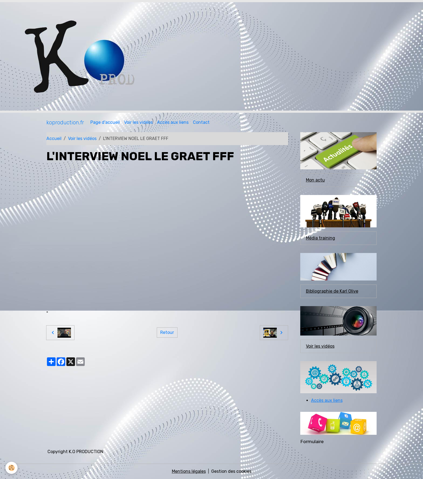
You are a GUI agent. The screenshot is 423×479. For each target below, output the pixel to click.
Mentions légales (189, 471)
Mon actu (315, 180)
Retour (167, 332)
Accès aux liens (173, 122)
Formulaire (312, 441)
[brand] (65, 122)
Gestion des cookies (231, 471)
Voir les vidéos (138, 122)
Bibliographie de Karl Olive (332, 291)
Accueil (54, 138)
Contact (201, 122)
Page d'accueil (105, 122)
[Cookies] (11, 468)
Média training (320, 238)
